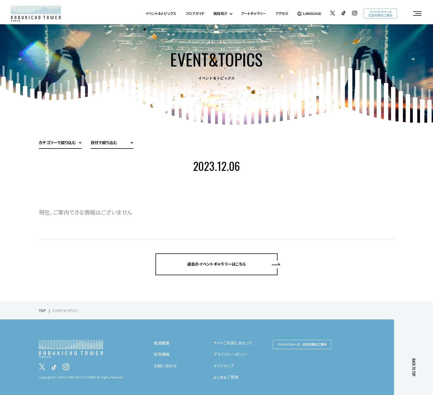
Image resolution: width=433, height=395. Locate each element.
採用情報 (162, 354)
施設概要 (162, 343)
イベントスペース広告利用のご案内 (380, 13)
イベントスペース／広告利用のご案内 (302, 344)
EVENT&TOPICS (65, 310)
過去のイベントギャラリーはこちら (216, 264)
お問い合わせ (165, 366)
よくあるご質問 (225, 377)
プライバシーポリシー (231, 354)
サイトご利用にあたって (232, 343)
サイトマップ (223, 366)
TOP (42, 310)
